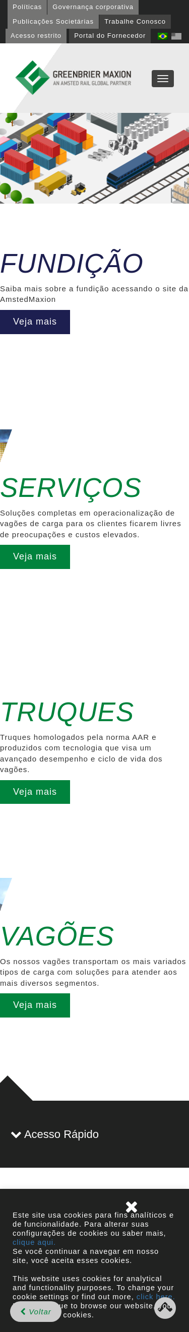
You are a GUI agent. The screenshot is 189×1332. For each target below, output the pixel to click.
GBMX (73, 78)
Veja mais (35, 321)
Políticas (27, 7)
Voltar (35, 1311)
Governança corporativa (93, 7)
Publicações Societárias (53, 21)
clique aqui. (34, 1242)
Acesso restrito (36, 35)
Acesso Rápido (55, 1134)
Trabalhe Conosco (135, 21)
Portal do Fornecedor (110, 35)
